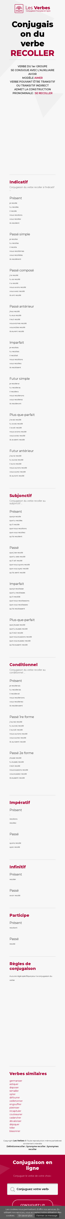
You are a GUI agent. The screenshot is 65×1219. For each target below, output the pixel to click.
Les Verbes (18, 1140)
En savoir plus (25, 1215)
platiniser (14, 1107)
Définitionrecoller (16, 1146)
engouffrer (15, 1104)
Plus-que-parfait (22, 415)
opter (12, 1094)
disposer (14, 1087)
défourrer (14, 1097)
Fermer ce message (47, 1215)
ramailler (14, 1090)
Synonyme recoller (35, 1146)
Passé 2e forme (21, 753)
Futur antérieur (21, 451)
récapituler (15, 1111)
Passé (14, 548)
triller (12, 1127)
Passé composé (21, 270)
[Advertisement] (32, 137)
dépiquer (14, 1124)
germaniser (15, 1080)
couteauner (15, 1114)
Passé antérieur (21, 306)
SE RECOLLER (44, 93)
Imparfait (16, 342)
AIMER (38, 77)
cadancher (15, 1117)
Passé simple (19, 234)
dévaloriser (15, 1121)
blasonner (14, 1131)
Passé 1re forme (21, 717)
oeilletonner (16, 1100)
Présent (15, 198)
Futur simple (19, 379)
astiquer (13, 1084)
